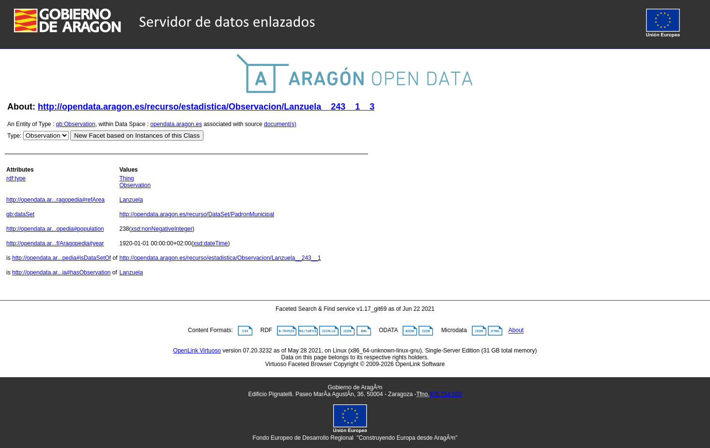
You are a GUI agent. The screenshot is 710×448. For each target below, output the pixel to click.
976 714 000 (446, 394)
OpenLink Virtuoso (197, 350)
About (516, 330)
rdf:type (16, 178)
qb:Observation (75, 124)
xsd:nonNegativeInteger (162, 228)
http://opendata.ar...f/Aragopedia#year (55, 243)
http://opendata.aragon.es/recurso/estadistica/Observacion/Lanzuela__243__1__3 (206, 107)
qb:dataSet (20, 214)
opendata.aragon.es (176, 124)
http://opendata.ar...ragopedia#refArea (55, 199)
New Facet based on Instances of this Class (137, 135)
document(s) (280, 124)
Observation (135, 185)
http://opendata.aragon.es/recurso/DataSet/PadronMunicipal (196, 214)
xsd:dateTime (210, 243)
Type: (14, 135)
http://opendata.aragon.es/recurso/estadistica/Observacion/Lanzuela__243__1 (220, 258)
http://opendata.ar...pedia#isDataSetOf (61, 258)
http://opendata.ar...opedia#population (55, 228)
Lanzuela (131, 199)
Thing (126, 178)
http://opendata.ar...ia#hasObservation (61, 272)
